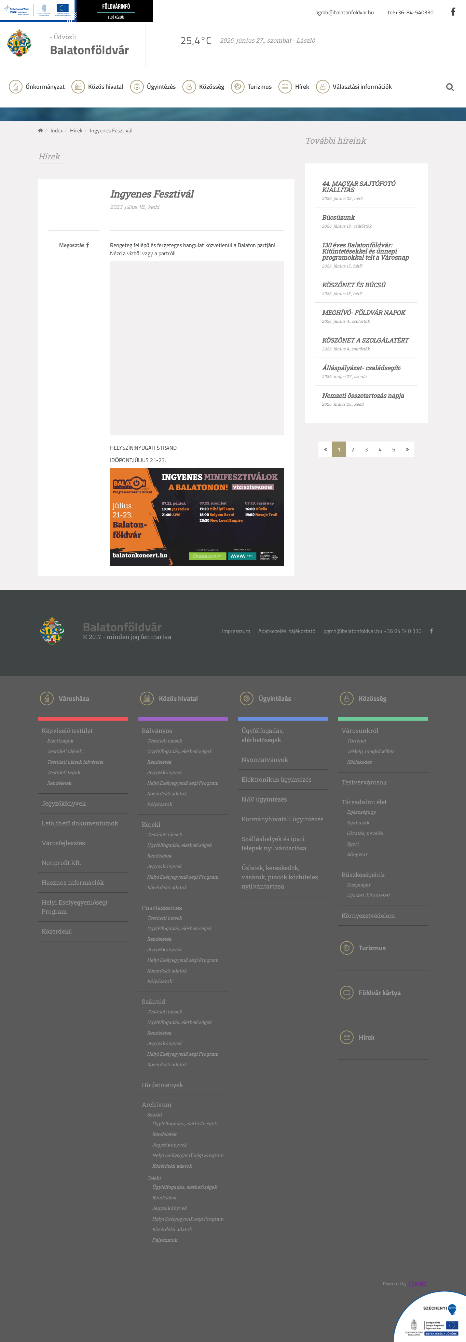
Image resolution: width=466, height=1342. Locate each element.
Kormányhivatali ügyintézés (283, 819)
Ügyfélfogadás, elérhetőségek (179, 751)
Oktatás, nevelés (365, 833)
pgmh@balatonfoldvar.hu (344, 12)
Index (57, 130)
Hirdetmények (162, 1085)
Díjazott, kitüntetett (368, 895)
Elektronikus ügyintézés (277, 779)
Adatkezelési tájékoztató (286, 630)
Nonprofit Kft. (61, 862)
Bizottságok (60, 740)
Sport (353, 843)
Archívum (157, 1104)
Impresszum (236, 630)
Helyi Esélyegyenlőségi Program (75, 906)
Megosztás (74, 245)
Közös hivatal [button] (105, 86)
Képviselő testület (67, 730)
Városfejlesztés (63, 843)
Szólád (154, 1114)
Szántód (153, 1001)
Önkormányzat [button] (44, 86)
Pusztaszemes (162, 908)
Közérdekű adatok (167, 793)
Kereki (151, 824)
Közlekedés (359, 762)
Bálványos (157, 730)
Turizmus (259, 86)
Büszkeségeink (363, 874)
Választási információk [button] (361, 86)
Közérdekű (57, 931)
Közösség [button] (211, 86)
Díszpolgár (358, 884)
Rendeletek (59, 783)
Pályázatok (159, 804)
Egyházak (358, 822)
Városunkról (360, 730)
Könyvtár (357, 854)
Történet (356, 740)
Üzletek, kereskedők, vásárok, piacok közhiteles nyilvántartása (280, 877)
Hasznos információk (73, 882)
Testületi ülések (64, 751)
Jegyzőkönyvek (64, 803)
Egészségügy (361, 812)
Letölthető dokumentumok (80, 823)
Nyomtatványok (265, 759)
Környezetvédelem (368, 915)
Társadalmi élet (364, 802)
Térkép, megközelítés (370, 751)
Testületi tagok (63, 772)
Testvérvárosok (364, 782)
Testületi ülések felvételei (75, 762)
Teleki (154, 1178)
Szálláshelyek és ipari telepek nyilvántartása (274, 843)
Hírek (301, 86)
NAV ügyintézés (264, 799)
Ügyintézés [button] (161, 86)
